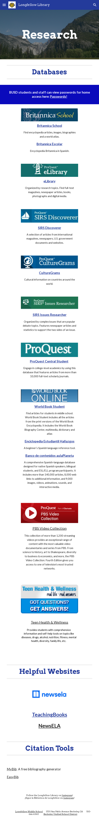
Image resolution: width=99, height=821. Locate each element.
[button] (4, 5)
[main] (49, 34)
